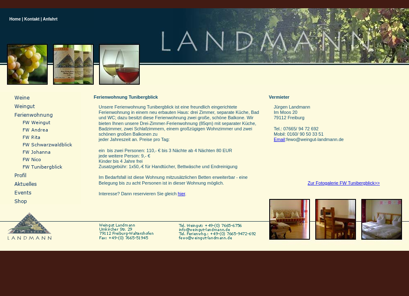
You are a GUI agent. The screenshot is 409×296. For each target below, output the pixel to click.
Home (15, 19)
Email (279, 139)
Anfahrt (50, 19)
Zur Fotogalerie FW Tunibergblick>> (344, 182)
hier (181, 193)
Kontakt (31, 19)
